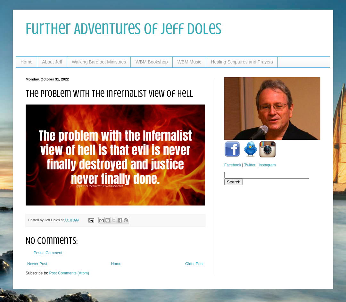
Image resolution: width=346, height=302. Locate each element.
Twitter (249, 165)
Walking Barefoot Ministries (99, 61)
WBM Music (189, 61)
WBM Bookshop (152, 61)
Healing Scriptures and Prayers (242, 61)
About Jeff (52, 61)
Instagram (267, 165)
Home (26, 61)
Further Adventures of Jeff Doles (123, 29)
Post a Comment (48, 253)
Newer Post (37, 264)
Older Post (194, 264)
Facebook (232, 165)
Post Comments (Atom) (69, 273)
